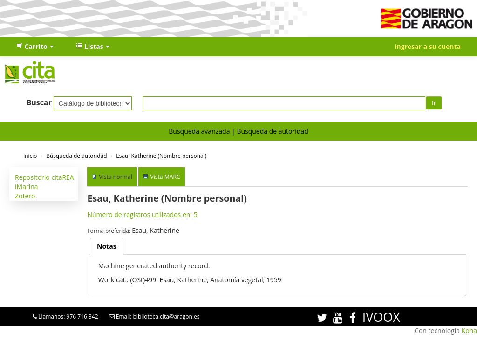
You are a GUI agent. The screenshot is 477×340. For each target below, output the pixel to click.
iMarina (26, 186)
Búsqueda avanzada (199, 131)
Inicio (30, 155)
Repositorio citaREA (44, 177)
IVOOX (381, 317)
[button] (35, 46)
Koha (469, 330)
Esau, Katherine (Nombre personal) (161, 155)
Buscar (39, 102)
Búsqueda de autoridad (272, 131)
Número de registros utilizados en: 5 (142, 214)
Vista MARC (165, 177)
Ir (434, 103)
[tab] (106, 246)
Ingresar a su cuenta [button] (428, 46)
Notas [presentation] (106, 246)
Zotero (25, 195)
